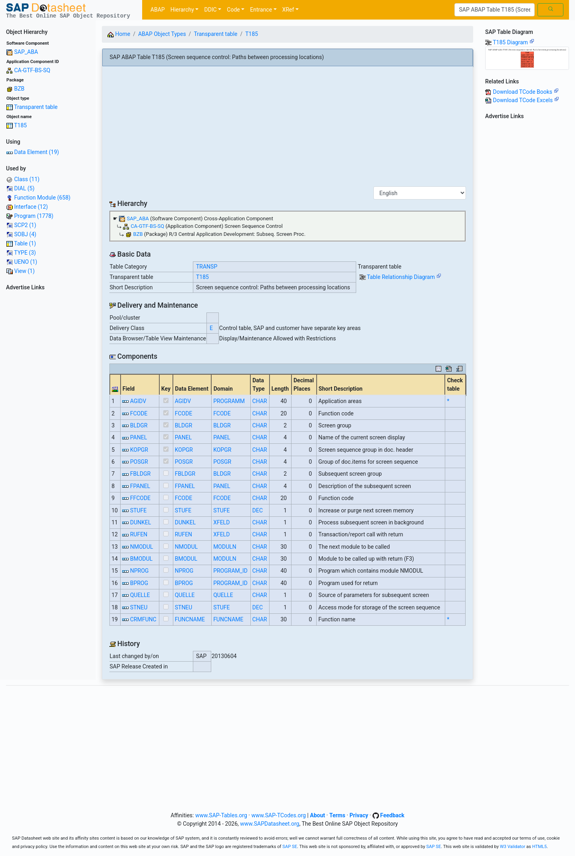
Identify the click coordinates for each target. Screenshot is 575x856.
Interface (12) (31, 207)
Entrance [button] (261, 9)
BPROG (139, 583)
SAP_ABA (26, 52)
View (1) (24, 271)
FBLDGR (140, 474)
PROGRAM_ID (230, 570)
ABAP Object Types (162, 34)
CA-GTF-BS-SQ (32, 70)
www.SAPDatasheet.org (269, 823)
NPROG (139, 570)
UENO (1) (25, 262)
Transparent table (36, 107)
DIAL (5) (24, 188)
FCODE (139, 413)
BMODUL (141, 559)
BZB (19, 88)
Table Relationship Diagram (404, 277)
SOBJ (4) (25, 234)
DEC (257, 510)
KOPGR (139, 450)
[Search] (494, 10)
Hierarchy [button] (182, 9)
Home (118, 34)
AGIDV (138, 401)
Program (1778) (33, 216)
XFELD (221, 522)
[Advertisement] (48, 413)
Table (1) (25, 243)
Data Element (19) (36, 152)
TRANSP (206, 266)
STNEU (139, 607)
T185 (20, 125)
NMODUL (141, 547)
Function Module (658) (42, 197)
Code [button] (233, 9)
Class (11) (26, 179)
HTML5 (539, 846)
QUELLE (140, 595)
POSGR (139, 462)
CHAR (259, 401)
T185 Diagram (513, 42)
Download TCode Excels (526, 100)
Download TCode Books (525, 92)
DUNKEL (140, 522)
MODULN (224, 547)
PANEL (138, 437)
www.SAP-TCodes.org (278, 815)
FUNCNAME (190, 619)
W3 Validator (512, 846)
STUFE (138, 510)
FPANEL (140, 486)
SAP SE (289, 846)
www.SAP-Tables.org (221, 815)
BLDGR (139, 425)
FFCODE (140, 498)
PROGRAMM (229, 401)
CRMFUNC (143, 619)
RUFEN (138, 534)
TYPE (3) (25, 252)
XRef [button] (288, 9)
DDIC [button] (210, 9)
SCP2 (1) (25, 225)
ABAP (158, 9)
